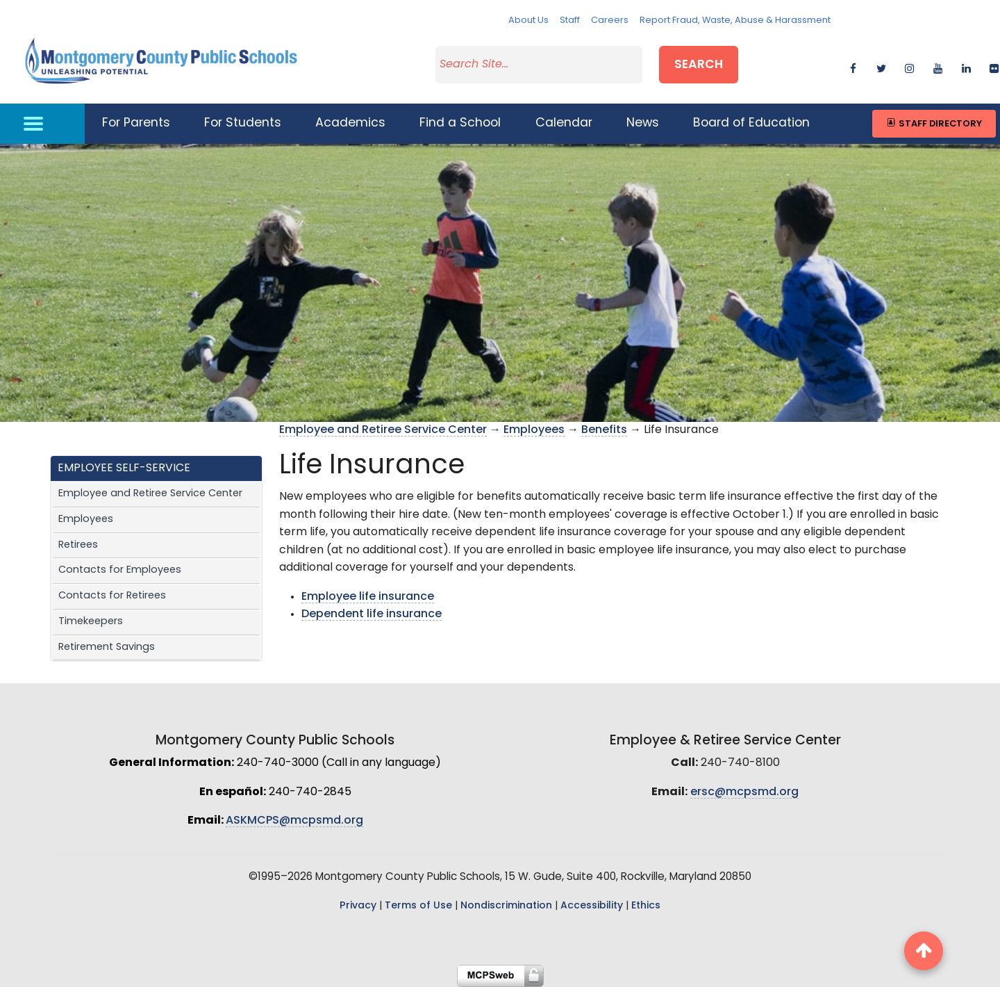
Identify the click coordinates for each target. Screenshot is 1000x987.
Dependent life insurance (371, 614)
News (642, 123)
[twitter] (881, 66)
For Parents (136, 123)
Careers (609, 20)
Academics (350, 123)
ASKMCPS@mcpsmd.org (294, 820)
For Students (242, 123)
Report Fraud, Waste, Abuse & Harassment (735, 20)
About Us (528, 20)
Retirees (78, 545)
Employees (85, 519)
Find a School (460, 123)
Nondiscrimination (506, 906)
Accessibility (591, 906)
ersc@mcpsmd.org (744, 792)
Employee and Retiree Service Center (150, 494)
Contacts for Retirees (112, 596)
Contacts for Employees (119, 570)
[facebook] (853, 66)
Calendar (563, 123)
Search (698, 65)
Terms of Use (418, 906)
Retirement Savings (106, 647)
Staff (570, 20)
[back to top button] (923, 950)
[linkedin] (966, 66)
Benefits (604, 430)
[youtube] (938, 66)
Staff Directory (933, 123)
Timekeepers (90, 622)
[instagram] (909, 66)
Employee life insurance (367, 597)
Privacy (358, 906)
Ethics (645, 906)
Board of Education (751, 123)
